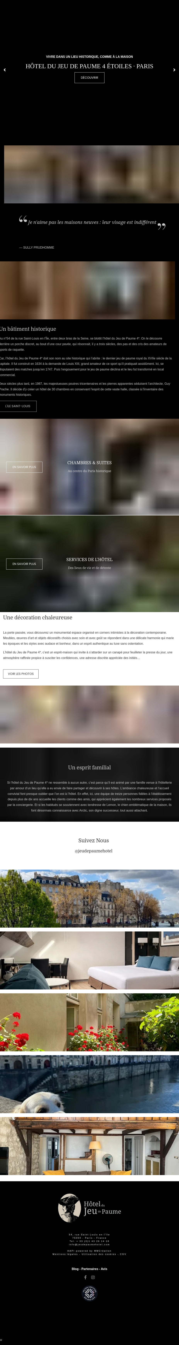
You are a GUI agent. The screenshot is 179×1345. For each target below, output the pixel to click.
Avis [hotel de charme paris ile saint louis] (104, 1269)
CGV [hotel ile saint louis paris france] (123, 1254)
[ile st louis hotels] (85, 1277)
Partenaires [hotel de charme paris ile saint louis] (89, 1269)
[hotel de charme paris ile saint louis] (21, 663)
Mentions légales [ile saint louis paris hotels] (65, 1254)
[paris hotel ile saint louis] (89, 1244)
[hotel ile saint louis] (89, 77)
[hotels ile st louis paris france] (99, 1254)
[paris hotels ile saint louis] (104, 851)
